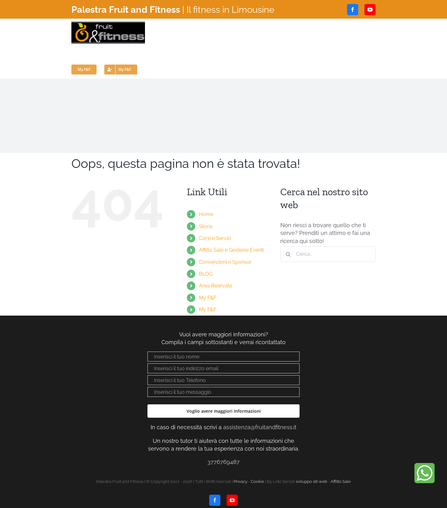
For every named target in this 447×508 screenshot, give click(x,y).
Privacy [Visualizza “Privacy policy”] (240, 481)
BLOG (205, 274)
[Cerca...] (328, 254)
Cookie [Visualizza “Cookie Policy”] (257, 481)
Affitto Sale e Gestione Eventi (231, 250)
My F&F (207, 298)
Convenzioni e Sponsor (225, 262)
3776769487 (223, 462)
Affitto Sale (341, 481)
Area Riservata (215, 286)
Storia (205, 226)
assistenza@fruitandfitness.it (259, 427)
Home (206, 214)
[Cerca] (288, 254)
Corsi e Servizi (215, 238)
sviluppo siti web (311, 481)
